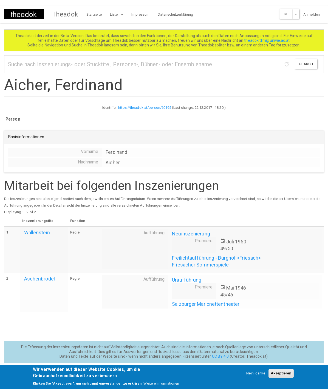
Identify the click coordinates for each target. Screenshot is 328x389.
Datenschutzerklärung (175, 14)
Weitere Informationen (161, 385)
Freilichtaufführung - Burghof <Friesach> (216, 258)
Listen (116, 14)
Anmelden (311, 14)
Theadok (65, 14)
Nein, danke (255, 375)
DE (286, 14)
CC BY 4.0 (220, 356)
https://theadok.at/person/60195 (144, 107)
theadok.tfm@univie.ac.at (267, 40)
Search (306, 64)
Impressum (140, 14)
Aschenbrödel (39, 279)
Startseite (94, 14)
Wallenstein (37, 232)
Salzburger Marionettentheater (205, 304)
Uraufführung (186, 280)
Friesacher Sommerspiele (200, 265)
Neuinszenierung (191, 234)
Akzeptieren (281, 375)
